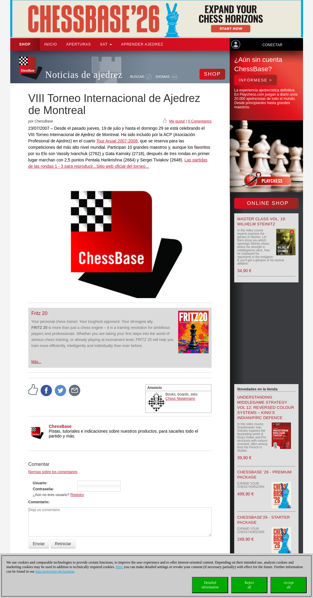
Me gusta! (177, 121)
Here (119, 567)
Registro (77, 495)
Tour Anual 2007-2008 (117, 140)
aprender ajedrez (142, 44)
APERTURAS (78, 44)
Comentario (38, 502)
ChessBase (60, 426)
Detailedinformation (210, 585)
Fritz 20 (39, 313)
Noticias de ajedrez (84, 74)
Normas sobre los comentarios (53, 472)
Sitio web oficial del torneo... (122, 166)
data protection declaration (54, 571)
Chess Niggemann (180, 398)
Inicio (50, 44)
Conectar (272, 45)
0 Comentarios (200, 121)
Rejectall (249, 585)
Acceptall (288, 585)
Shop (25, 44)
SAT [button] (106, 44)
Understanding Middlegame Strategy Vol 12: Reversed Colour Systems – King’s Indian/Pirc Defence (265, 407)
